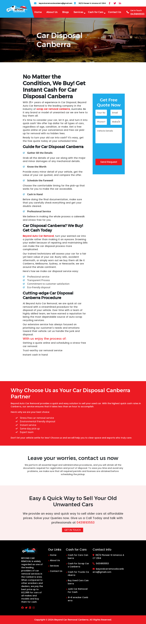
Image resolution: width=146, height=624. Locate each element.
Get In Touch (72, 530)
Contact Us (114, 12)
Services (78, 12)
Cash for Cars (95, 12)
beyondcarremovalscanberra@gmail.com (108, 570)
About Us (52, 12)
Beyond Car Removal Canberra (71, 619)
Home (38, 12)
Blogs (65, 12)
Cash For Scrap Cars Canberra (78, 565)
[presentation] (118, 153)
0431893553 (86, 522)
